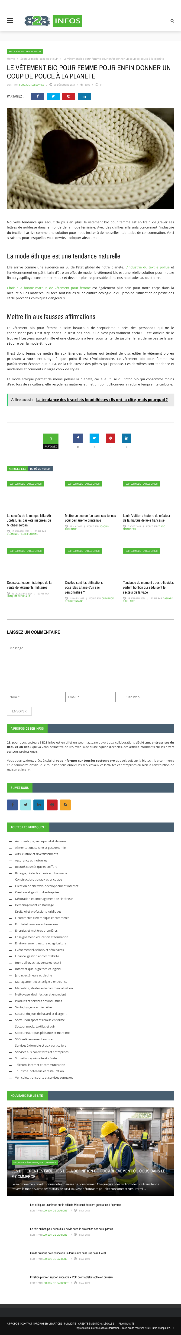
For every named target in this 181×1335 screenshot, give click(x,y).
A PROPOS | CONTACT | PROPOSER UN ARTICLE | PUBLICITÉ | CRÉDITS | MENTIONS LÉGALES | (61, 1323)
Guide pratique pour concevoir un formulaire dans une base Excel (68, 1253)
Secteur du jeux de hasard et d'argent (41, 1014)
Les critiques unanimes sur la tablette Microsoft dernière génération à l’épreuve (75, 1205)
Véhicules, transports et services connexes (44, 1077)
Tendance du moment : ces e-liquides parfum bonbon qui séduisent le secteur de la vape (148, 587)
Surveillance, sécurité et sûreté (36, 1058)
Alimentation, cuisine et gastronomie (40, 847)
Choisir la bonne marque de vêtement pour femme (49, 288)
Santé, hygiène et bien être (33, 1007)
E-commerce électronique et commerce (42, 918)
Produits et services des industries (38, 1001)
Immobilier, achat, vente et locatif (38, 962)
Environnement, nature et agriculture (40, 943)
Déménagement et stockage (34, 905)
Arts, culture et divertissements (36, 854)
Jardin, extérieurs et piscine (33, 975)
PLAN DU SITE (127, 1323)
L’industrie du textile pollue (148, 267)
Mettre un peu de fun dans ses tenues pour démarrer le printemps (90, 518)
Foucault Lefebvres (31, 84)
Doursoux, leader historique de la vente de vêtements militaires (29, 585)
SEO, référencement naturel (34, 1039)
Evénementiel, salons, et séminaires (39, 950)
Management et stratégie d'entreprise (41, 981)
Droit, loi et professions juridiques (38, 911)
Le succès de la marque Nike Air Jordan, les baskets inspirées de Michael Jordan (29, 520)
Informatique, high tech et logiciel (38, 969)
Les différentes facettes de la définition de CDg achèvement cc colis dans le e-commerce (88, 1173)
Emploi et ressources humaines (36, 924)
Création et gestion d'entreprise (37, 892)
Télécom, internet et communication (40, 1065)
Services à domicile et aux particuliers (40, 1045)
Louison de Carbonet (55, 1210)
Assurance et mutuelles (31, 860)
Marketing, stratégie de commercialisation (44, 988)
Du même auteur (40, 469)
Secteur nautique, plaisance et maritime (42, 1033)
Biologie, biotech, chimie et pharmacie (41, 873)
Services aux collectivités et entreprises (41, 1052)
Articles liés (17, 469)
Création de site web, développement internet (46, 886)
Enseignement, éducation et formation (41, 937)
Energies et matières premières (36, 930)
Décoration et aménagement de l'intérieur (44, 899)
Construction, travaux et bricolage (38, 879)
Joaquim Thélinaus (18, 596)
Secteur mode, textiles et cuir (25, 51)
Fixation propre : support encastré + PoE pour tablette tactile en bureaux (71, 1277)
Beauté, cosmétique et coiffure (36, 867)
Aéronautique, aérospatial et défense (40, 841)
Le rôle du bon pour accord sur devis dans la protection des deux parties (71, 1229)
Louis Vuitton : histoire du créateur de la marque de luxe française (146, 518)
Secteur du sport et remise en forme (40, 1020)
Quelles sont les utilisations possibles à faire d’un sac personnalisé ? (84, 587)
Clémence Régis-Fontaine (22, 533)
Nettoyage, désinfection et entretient (40, 994)
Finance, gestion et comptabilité (37, 956)
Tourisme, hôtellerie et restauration (39, 1071)
